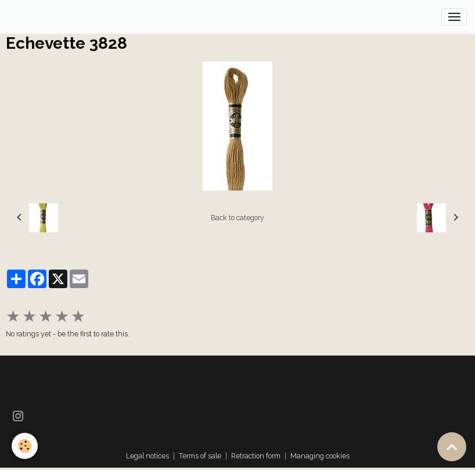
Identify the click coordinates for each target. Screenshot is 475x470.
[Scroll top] (451, 446)
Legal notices (147, 455)
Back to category (237, 217)
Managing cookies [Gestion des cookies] (320, 455)
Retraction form (255, 455)
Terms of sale (200, 455)
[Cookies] (25, 446)
